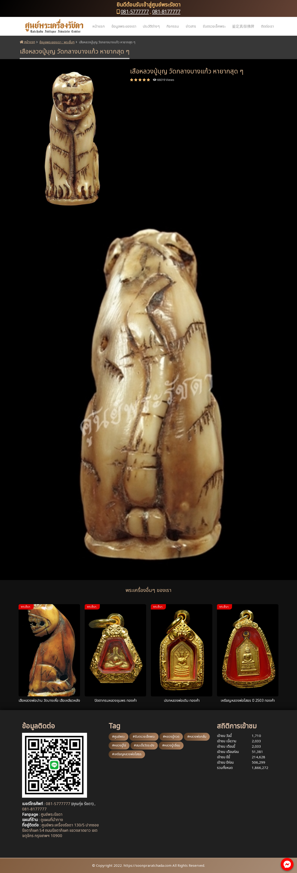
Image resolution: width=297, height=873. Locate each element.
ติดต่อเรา (267, 26)
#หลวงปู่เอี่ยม (171, 745)
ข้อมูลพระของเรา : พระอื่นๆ (56, 42)
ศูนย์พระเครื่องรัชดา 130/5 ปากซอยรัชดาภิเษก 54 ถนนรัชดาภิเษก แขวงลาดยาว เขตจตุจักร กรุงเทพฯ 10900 (60, 830)
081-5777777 (135, 12)
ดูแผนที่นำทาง (52, 820)
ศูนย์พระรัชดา (51, 815)
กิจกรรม (172, 26)
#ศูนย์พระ (118, 736)
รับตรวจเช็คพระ (214, 26)
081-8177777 (166, 12)
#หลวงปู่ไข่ (119, 745)
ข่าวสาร (191, 26)
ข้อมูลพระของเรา (123, 26)
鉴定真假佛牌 (243, 26)
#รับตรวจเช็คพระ (144, 736)
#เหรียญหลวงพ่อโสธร (127, 754)
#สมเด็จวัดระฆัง (144, 745)
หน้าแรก (98, 26)
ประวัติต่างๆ (151, 26)
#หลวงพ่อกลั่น (196, 736)
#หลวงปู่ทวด (171, 736)
